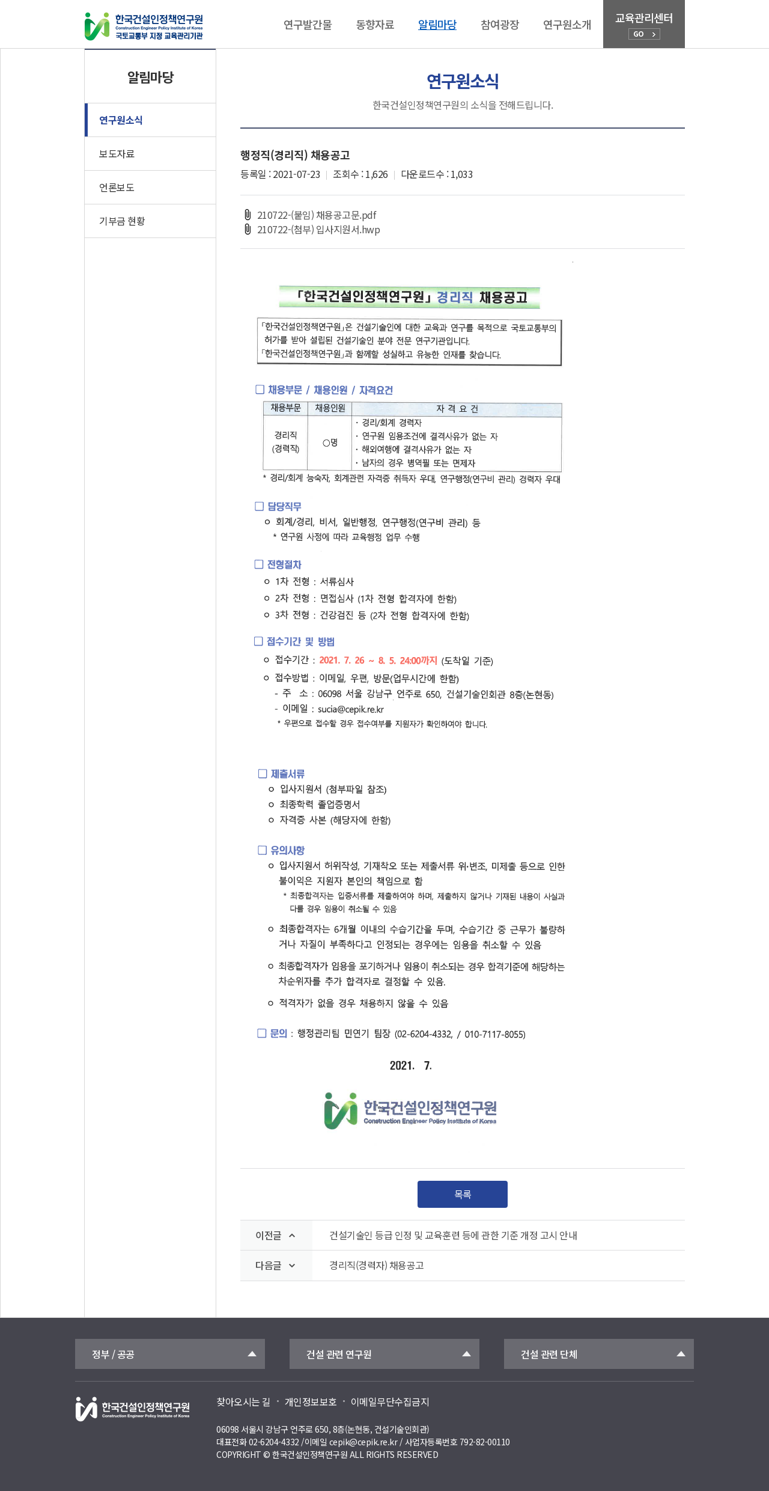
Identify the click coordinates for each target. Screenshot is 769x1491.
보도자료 (116, 153)
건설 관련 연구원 (339, 1354)
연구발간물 (308, 24)
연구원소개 (567, 24)
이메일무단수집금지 (390, 1401)
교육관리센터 (644, 25)
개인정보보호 (311, 1401)
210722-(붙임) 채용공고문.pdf (307, 214)
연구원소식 (121, 119)
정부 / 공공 (113, 1354)
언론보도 (116, 187)
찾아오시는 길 (243, 1401)
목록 (463, 1194)
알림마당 (437, 24)
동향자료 (375, 24)
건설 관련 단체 (549, 1354)
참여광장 (500, 24)
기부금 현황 (122, 220)
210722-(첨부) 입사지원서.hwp (310, 229)
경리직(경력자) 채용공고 (376, 1265)
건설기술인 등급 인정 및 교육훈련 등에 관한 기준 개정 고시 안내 (453, 1235)
